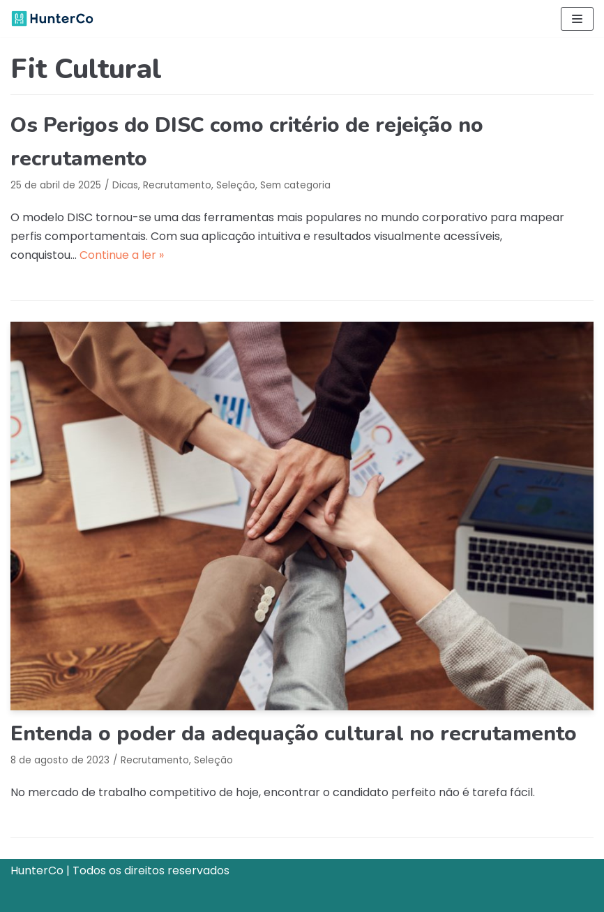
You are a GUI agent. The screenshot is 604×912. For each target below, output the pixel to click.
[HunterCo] (52, 18)
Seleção (235, 185)
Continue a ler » (122, 255)
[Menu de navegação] (577, 19)
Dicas (125, 185)
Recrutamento (177, 185)
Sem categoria (295, 185)
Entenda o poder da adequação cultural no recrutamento (293, 733)
